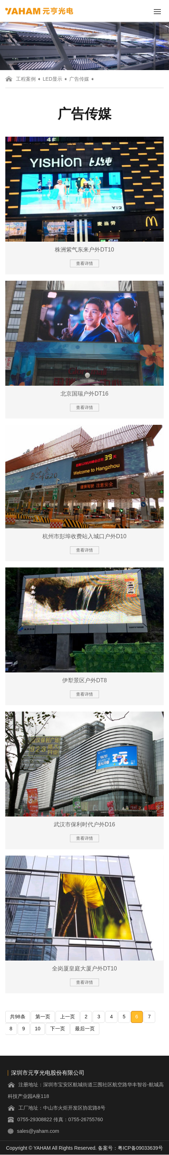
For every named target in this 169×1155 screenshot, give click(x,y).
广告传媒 (79, 79)
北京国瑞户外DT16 (84, 394)
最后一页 (85, 1028)
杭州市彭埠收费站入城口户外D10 (84, 536)
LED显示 (52, 79)
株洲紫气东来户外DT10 (84, 250)
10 (38, 1028)
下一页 (57, 1028)
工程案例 (26, 79)
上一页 (67, 1016)
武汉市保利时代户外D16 (84, 824)
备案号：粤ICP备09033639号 (130, 1148)
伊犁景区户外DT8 (84, 680)
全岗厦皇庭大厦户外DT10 (84, 968)
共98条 (17, 1016)
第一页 (42, 1016)
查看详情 (84, 263)
